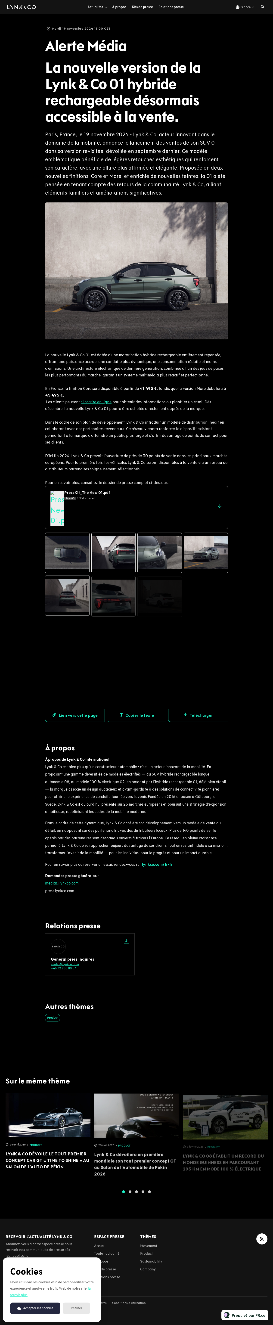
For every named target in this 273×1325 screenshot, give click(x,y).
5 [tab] (149, 1195)
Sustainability (151, 1261)
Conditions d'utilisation (129, 1303)
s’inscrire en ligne (96, 402)
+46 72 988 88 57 (63, 968)
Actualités (95, 7)
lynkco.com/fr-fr (157, 864)
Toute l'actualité (106, 1253)
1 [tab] (123, 1195)
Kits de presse (142, 7)
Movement (148, 1246)
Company (148, 1269)
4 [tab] (143, 1195)
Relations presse (171, 7)
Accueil (99, 1246)
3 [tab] (136, 1195)
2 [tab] (130, 1195)
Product (52, 1017)
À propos (119, 7)
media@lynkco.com (62, 883)
